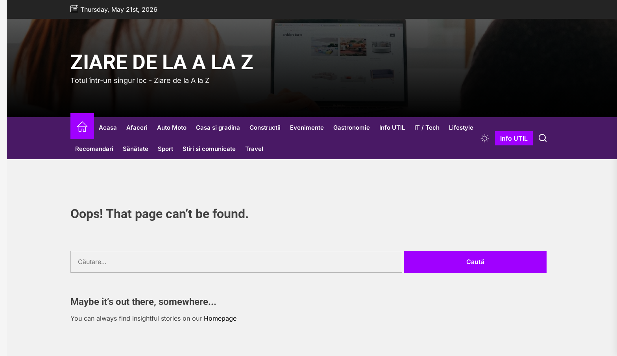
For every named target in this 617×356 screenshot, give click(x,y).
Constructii (265, 127)
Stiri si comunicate (209, 148)
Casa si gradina (218, 127)
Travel (254, 148)
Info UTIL (392, 127)
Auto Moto (172, 127)
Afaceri (137, 127)
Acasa (108, 127)
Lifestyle (461, 127)
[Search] (543, 138)
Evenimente (307, 127)
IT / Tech (427, 127)
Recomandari (94, 148)
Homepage (220, 318)
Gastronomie (351, 127)
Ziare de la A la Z (161, 62)
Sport (165, 148)
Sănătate (135, 148)
